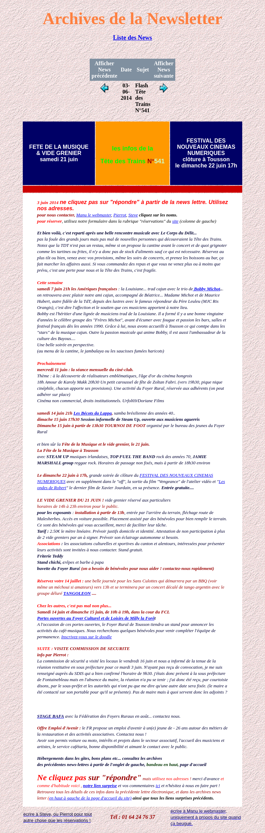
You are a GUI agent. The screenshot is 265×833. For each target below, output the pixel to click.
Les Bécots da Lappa (92, 413)
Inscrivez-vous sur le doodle (86, 636)
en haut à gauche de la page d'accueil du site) (90, 798)
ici (158, 785)
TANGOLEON (76, 593)
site (175, 221)
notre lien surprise (100, 785)
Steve (133, 214)
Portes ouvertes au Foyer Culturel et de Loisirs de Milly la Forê (95, 618)
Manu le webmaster (93, 214)
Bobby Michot (206, 288)
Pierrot (119, 214)
